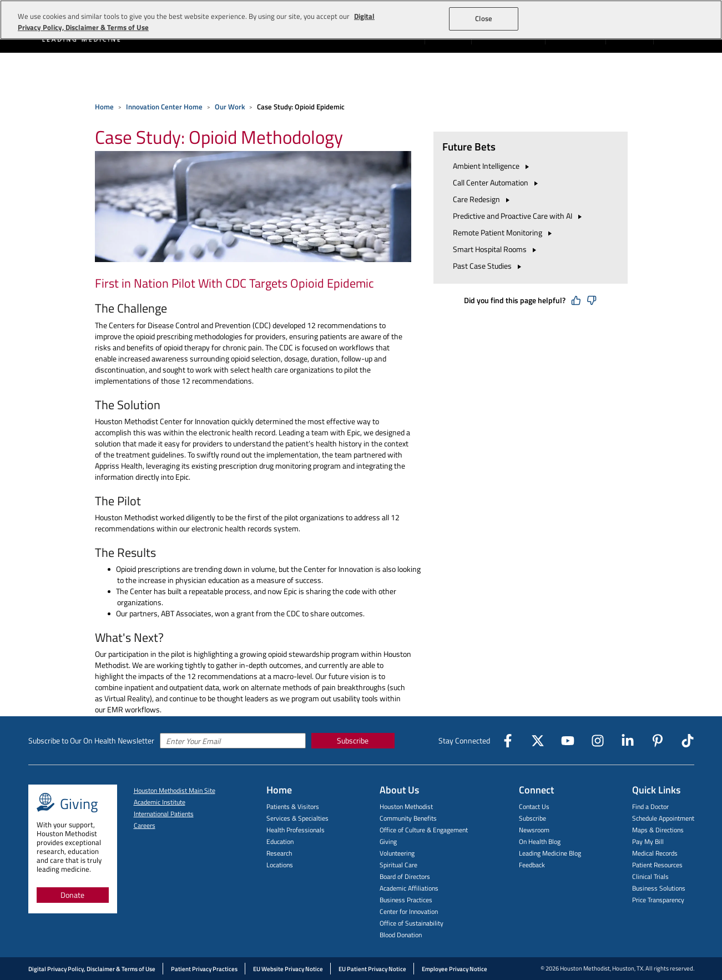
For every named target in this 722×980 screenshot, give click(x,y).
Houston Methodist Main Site (174, 790)
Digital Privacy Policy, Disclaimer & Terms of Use (91, 968)
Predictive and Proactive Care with (519, 216)
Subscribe (352, 740)
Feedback (532, 865)
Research (279, 853)
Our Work (230, 106)
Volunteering (397, 853)
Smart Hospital (496, 249)
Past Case (488, 266)
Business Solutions (658, 888)
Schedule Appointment (663, 818)
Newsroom (534, 830)
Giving (388, 841)
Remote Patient (504, 232)
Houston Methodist (406, 806)
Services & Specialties (297, 818)
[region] (361, 19)
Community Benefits (408, 818)
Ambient (492, 166)
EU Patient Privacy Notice (372, 968)
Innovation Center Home (164, 106)
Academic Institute (159, 802)
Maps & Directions (658, 830)
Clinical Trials (650, 876)
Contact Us (534, 806)
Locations (279, 865)
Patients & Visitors (292, 806)
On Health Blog (540, 841)
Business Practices (406, 899)
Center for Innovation (409, 911)
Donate (72, 895)
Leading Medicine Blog (550, 853)
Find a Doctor (650, 806)
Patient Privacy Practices (204, 968)
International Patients (164, 813)
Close (483, 18)
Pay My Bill (648, 841)
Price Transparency (658, 899)
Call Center (497, 182)
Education (280, 841)
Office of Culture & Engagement (424, 830)
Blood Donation (401, 934)
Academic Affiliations (409, 888)
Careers (144, 825)
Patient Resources (657, 865)
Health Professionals (295, 830)
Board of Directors (405, 876)
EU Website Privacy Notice (288, 968)
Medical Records (655, 853)
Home (104, 106)
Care (483, 199)
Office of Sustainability (411, 923)
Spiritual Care (398, 865)
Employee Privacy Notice (454, 968)
